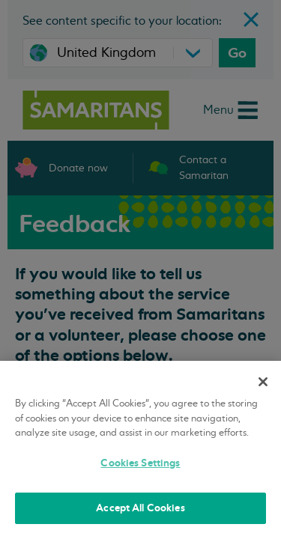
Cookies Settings (140, 463)
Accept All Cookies (140, 508)
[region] (140, 450)
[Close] (263, 381)
